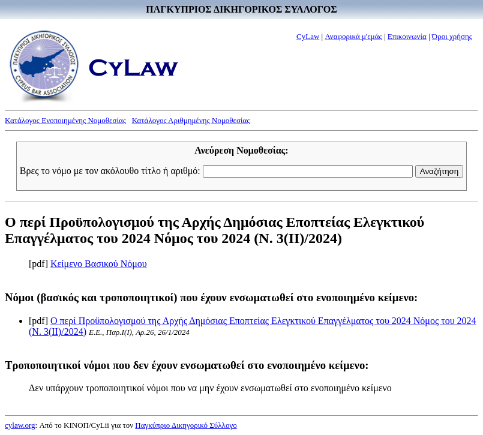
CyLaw (307, 36)
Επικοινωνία (407, 36)
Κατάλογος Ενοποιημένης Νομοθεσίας (65, 120)
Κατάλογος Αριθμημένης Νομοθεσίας (191, 120)
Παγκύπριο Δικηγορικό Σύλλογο (185, 425)
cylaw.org (20, 425)
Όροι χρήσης (452, 36)
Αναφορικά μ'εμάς (353, 36)
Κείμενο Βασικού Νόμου (98, 264)
